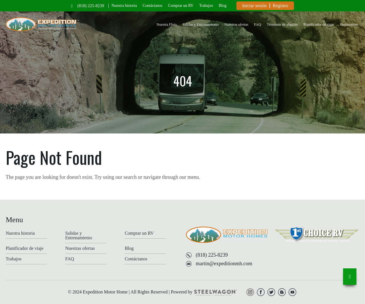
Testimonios (349, 24)
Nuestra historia (124, 5)
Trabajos (206, 5)
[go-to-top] (349, 276)
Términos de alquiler (282, 24)
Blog (222, 5)
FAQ (257, 24)
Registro (280, 5)
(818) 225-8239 (90, 6)
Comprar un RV (180, 5)
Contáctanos (152, 5)
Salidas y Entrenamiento (200, 24)
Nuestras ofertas (236, 24)
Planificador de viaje (318, 24)
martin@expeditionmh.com (224, 263)
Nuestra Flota (167, 24)
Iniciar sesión (254, 5)
